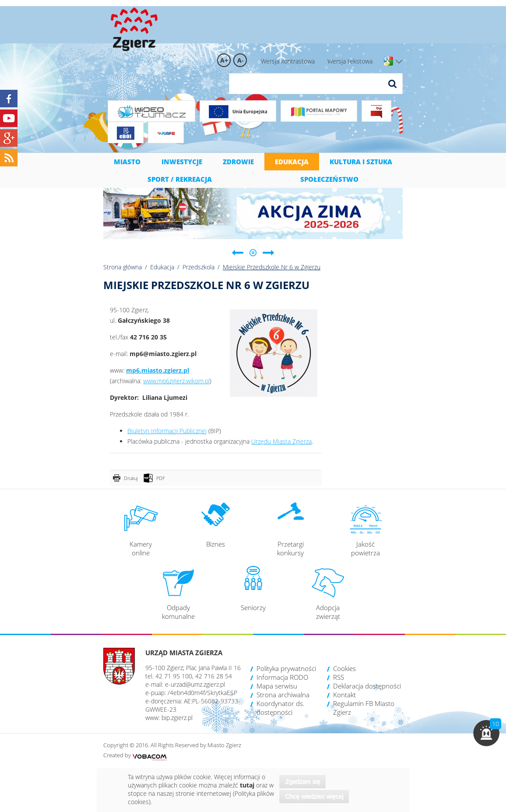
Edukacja (292, 161)
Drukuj (130, 478)
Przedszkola (198, 267)
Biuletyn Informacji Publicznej (167, 431)
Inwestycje (182, 161)
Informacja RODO (282, 677)
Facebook (9, 98)
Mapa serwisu (277, 685)
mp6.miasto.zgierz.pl (157, 370)
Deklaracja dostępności (367, 685)
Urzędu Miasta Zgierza (281, 441)
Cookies (344, 668)
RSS (338, 677)
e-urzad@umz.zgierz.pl (195, 684)
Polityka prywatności (286, 668)
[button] (486, 733)
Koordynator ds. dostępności (281, 708)
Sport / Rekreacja (180, 179)
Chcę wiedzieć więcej (314, 796)
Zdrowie (238, 161)
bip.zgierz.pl (177, 717)
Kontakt (344, 694)
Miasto (127, 161)
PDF (160, 478)
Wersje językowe (399, 62)
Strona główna (122, 267)
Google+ (9, 138)
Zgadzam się (302, 781)
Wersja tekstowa (349, 61)
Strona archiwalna (283, 694)
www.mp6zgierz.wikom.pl (176, 381)
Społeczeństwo (329, 179)
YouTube (9, 118)
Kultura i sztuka (361, 161)
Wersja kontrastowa (288, 61)
